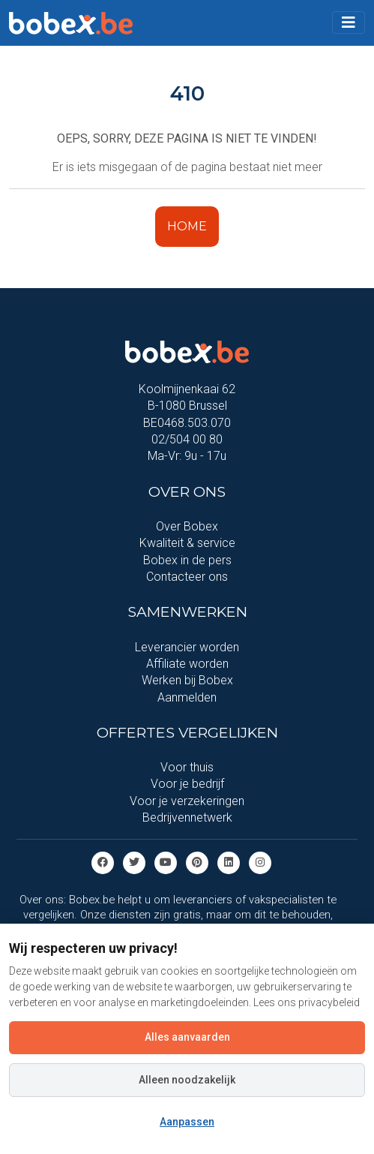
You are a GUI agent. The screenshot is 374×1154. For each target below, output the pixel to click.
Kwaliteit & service (187, 543)
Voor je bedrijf (187, 784)
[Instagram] (260, 862)
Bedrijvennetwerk (187, 817)
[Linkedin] (228, 862)
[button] (348, 23)
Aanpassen (187, 1122)
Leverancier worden (187, 647)
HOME (187, 226)
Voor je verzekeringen (187, 801)
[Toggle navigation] (348, 22)
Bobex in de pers (187, 560)
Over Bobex (187, 526)
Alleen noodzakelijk (187, 1080)
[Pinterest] (197, 862)
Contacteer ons (187, 576)
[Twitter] (134, 862)
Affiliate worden (187, 664)
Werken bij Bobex (187, 680)
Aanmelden (187, 697)
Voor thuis (187, 767)
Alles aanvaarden (187, 1037)
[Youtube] (165, 862)
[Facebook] (102, 862)
